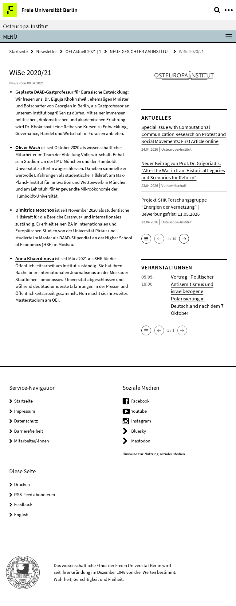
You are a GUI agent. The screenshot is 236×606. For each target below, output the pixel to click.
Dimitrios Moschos (33, 209)
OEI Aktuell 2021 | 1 (83, 51)
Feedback (23, 503)
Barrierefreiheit (28, 429)
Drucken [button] (22, 483)
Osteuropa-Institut (25, 26)
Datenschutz (26, 419)
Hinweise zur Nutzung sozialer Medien (154, 452)
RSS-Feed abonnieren (34, 493)
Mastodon (140, 439)
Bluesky (138, 429)
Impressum (24, 409)
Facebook (140, 399)
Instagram (141, 419)
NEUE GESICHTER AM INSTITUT (140, 51)
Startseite (18, 51)
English (21, 513)
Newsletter (46, 51)
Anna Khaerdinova (33, 257)
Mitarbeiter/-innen (31, 439)
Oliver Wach (27, 147)
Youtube (139, 409)
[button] (146, 238)
